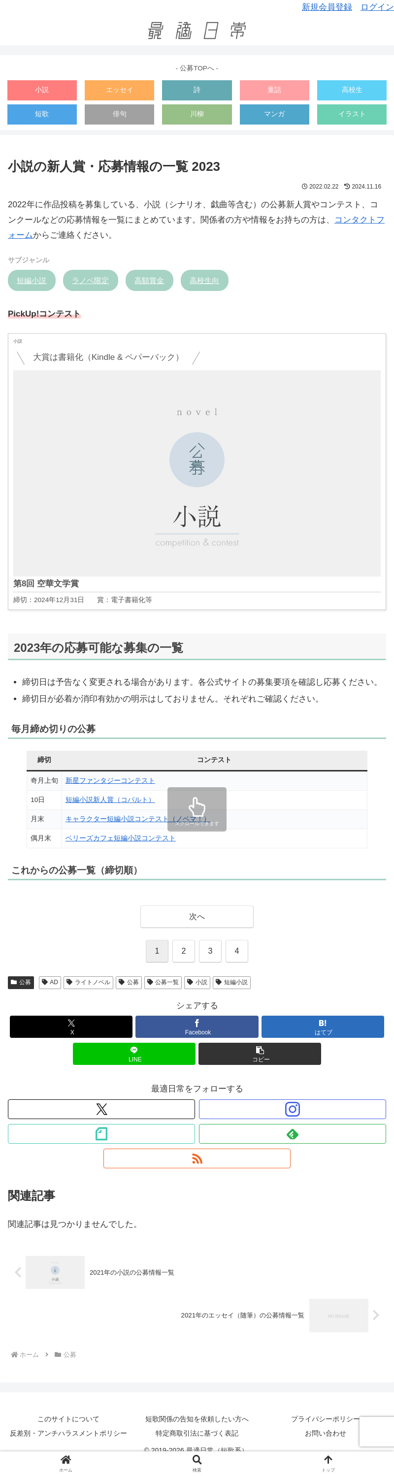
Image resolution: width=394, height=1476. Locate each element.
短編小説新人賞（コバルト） (110, 799)
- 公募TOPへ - (197, 68)
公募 (21, 982)
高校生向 (204, 280)
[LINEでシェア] (134, 1054)
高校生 (352, 90)
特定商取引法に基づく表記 (197, 1433)
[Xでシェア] (71, 1027)
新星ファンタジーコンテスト (110, 780)
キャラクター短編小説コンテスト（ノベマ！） (138, 819)
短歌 (42, 114)
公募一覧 (163, 982)
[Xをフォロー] (101, 1109)
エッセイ (119, 90)
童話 (274, 90)
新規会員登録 (327, 7)
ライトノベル (88, 982)
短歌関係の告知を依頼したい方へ (197, 1419)
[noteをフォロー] (101, 1134)
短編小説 (31, 280)
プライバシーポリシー (325, 1419)
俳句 (120, 114)
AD (50, 982)
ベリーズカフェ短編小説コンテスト (121, 838)
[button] (260, 1054)
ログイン (377, 7)
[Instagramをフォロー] (292, 1109)
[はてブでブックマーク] (323, 1027)
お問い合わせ (325, 1433)
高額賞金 (149, 280)
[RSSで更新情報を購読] (197, 1158)
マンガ (274, 114)
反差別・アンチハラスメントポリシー (68, 1433)
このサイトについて (68, 1419)
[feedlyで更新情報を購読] (292, 1134)
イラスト (352, 114)
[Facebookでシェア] (197, 1027)
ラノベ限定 (90, 280)
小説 (42, 90)
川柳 (197, 114)
